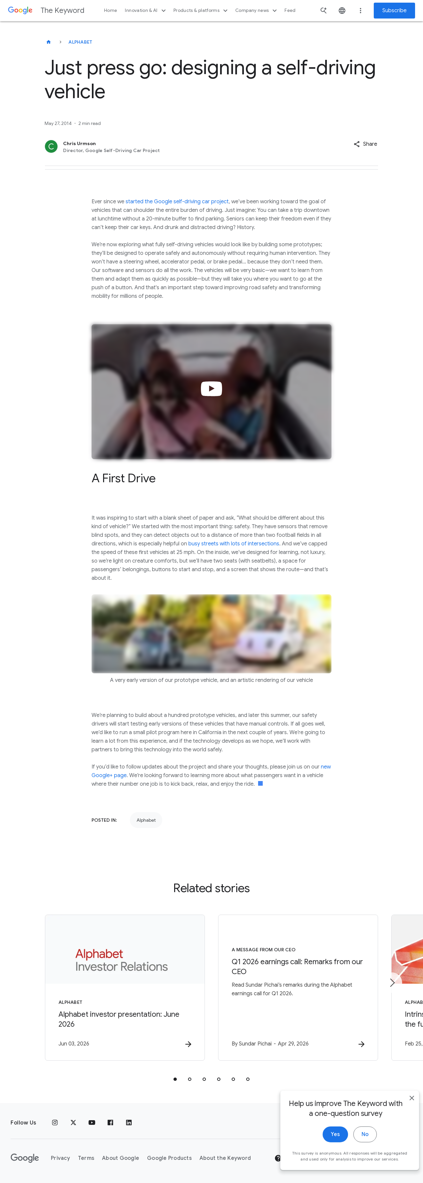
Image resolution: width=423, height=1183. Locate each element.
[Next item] (392, 982)
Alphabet (80, 42)
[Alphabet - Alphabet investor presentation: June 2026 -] (125, 987)
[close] (402, 1116)
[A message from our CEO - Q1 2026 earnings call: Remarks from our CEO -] (298, 987)
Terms (86, 1158)
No (355, 1152)
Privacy (60, 1158)
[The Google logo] (25, 1158)
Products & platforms (201, 11)
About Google (120, 1158)
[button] (365, 144)
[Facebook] (110, 1123)
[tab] (175, 1079)
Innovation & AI (146, 11)
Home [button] (110, 10)
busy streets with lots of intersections (233, 543)
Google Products (169, 1158)
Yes (326, 1152)
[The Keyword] (49, 42)
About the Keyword (225, 1158)
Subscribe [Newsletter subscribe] (394, 10)
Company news (257, 11)
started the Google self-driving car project (177, 201)
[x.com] (73, 1123)
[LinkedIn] (129, 1123)
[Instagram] (55, 1123)
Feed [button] (290, 10)
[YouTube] (92, 1123)
